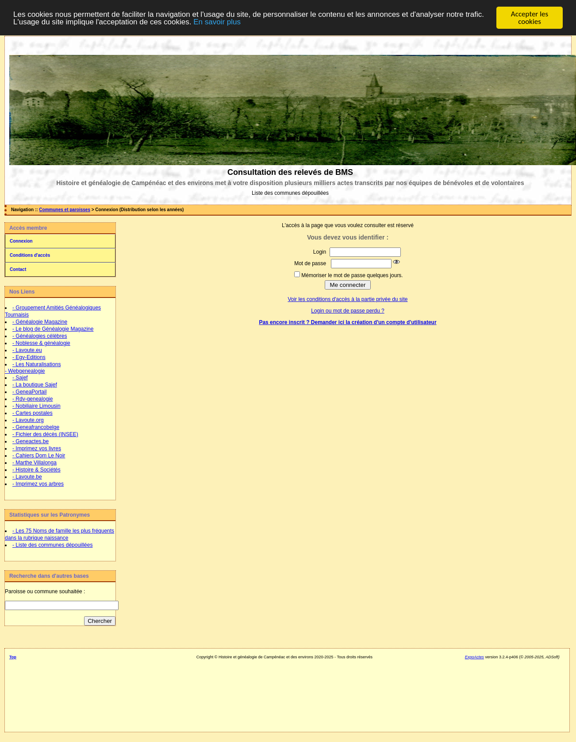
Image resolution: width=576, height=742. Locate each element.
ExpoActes (474, 657)
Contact (18, 269)
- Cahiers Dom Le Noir (38, 455)
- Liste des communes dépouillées (52, 545)
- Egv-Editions (29, 357)
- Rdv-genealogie (32, 399)
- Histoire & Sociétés (36, 470)
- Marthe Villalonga (34, 463)
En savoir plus (217, 22)
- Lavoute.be (27, 477)
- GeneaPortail (29, 392)
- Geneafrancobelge (35, 427)
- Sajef (20, 378)
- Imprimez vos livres (36, 448)
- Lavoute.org (28, 420)
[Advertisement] (284, 692)
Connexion (21, 241)
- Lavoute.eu (27, 350)
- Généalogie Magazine (39, 322)
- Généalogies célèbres (39, 336)
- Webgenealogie (25, 371)
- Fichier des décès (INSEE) (45, 434)
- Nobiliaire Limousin (36, 406)
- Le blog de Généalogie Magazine (52, 329)
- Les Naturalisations (36, 364)
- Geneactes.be (30, 441)
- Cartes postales (32, 413)
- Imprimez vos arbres (38, 484)
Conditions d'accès (30, 255)
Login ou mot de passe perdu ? (347, 311)
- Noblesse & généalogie (41, 343)
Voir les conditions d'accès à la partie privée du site (347, 299)
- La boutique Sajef (34, 385)
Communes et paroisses (64, 209)
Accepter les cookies (529, 17)
